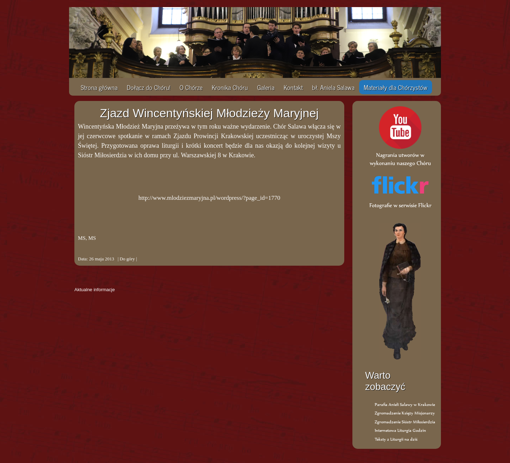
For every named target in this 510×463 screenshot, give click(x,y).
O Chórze (191, 87)
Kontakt (293, 87)
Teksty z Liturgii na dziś (396, 439)
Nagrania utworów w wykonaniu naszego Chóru (400, 155)
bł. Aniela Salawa (333, 87)
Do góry (127, 258)
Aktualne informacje (94, 289)
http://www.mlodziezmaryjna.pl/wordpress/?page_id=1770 (209, 197)
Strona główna (99, 87)
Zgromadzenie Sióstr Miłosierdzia (405, 422)
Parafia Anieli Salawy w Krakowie (405, 404)
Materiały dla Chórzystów (395, 87)
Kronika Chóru (230, 87)
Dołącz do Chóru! (148, 87)
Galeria (265, 87)
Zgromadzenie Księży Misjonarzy (405, 413)
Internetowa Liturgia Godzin (400, 430)
